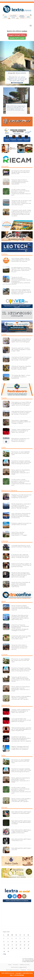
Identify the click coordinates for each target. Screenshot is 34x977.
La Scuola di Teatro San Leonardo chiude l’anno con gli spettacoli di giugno (21, 720)
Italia (3, 755)
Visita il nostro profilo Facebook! (17, 900)
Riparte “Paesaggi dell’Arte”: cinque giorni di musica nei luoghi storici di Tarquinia (20, 748)
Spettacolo (5, 705)
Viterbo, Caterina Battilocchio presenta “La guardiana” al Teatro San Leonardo (20, 431)
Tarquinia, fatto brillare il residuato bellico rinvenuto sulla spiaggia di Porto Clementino (19, 182)
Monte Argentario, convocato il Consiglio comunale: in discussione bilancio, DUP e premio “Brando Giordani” (21, 506)
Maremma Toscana (9, 490)
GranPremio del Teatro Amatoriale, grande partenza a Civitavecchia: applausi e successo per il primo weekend (21, 739)
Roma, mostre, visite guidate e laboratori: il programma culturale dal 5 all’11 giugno (21, 698)
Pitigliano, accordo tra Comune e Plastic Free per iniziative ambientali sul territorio (21, 496)
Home (9, 964)
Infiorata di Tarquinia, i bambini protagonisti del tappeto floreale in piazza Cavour (21, 367)
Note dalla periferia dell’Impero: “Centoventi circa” (21, 839)
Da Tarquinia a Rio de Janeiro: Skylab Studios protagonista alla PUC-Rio (20, 172)
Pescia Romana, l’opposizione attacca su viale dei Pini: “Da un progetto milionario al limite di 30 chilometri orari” (16, 108)
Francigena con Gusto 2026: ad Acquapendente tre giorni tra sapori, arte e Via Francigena (21, 340)
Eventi (4, 335)
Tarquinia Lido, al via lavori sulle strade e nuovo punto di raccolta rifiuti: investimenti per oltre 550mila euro (21, 202)
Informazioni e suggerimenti (18, 967)
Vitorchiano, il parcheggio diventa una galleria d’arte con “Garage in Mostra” (21, 422)
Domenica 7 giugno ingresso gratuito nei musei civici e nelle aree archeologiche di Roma (21, 462)
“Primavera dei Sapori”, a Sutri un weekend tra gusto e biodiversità (20, 376)
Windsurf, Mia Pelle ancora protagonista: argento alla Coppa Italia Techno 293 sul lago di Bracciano (20, 617)
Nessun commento (21, 73)
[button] (2, 63)
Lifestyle (4, 541)
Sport (3, 601)
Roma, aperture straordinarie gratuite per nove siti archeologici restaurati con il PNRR (20, 472)
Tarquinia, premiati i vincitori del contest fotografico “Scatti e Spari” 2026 (20, 349)
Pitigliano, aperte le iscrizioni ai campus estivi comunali (21, 523)
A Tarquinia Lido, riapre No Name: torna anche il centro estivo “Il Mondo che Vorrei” (20, 556)
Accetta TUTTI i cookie (17, 38)
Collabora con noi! (24, 964)
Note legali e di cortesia (12, 970)
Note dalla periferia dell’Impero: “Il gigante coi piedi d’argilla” (21, 812)
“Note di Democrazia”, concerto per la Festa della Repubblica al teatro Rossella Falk (21, 729)
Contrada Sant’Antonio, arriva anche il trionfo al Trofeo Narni (21, 546)
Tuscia (4, 398)
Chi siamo (15, 964)
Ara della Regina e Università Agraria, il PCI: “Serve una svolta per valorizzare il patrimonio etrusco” (21, 270)
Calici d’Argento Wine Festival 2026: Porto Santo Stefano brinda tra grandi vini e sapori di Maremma (20, 515)
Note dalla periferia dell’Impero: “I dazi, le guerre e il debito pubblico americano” (21, 831)
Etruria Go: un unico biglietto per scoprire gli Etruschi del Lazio (17, 79)
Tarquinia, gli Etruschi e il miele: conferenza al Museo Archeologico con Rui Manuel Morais (20, 679)
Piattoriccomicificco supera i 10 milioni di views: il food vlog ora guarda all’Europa (21, 565)
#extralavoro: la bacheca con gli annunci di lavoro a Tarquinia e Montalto (20, 440)
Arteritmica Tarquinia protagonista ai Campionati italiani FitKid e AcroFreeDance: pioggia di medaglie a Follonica (20, 627)
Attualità (4, 166)
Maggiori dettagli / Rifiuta (17, 35)
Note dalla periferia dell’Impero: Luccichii (21, 848)
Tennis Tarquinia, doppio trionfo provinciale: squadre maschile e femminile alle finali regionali (21, 608)
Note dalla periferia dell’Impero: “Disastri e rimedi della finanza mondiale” (21, 822)
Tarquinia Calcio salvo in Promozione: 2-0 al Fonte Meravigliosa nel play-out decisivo (19, 647)
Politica (4, 254)
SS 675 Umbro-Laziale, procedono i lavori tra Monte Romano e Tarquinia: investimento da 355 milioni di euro (21, 192)
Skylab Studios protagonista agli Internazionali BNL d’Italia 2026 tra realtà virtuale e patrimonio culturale (20, 575)
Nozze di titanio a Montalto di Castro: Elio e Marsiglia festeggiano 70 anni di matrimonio (20, 584)
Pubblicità (23, 970)
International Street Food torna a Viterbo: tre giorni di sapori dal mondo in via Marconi (21, 358)
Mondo (4, 808)
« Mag (4, 954)
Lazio (3, 447)
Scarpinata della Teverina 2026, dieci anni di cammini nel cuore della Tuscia (21, 637)
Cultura (4, 655)
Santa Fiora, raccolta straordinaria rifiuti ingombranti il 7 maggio (19, 533)
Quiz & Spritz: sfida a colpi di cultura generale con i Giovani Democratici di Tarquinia (20, 260)
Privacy (29, 970)
